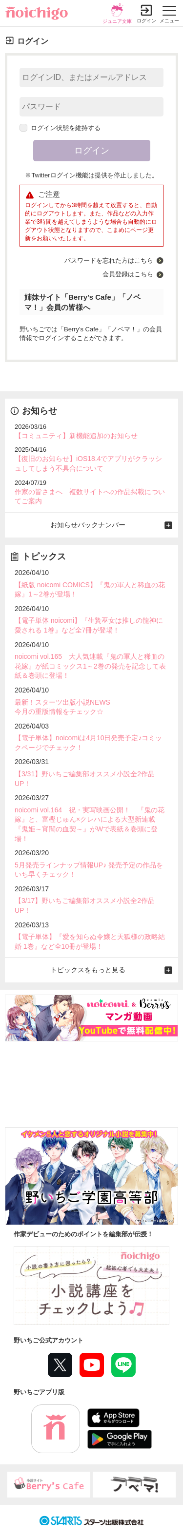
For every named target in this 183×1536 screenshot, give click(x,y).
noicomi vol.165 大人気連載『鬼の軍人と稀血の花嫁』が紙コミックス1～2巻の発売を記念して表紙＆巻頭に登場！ (90, 666)
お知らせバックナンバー (87, 525)
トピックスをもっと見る (87, 970)
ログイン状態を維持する (60, 128)
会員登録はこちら (127, 274)
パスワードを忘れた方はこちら (108, 260)
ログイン (146, 20)
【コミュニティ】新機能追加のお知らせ (76, 436)
